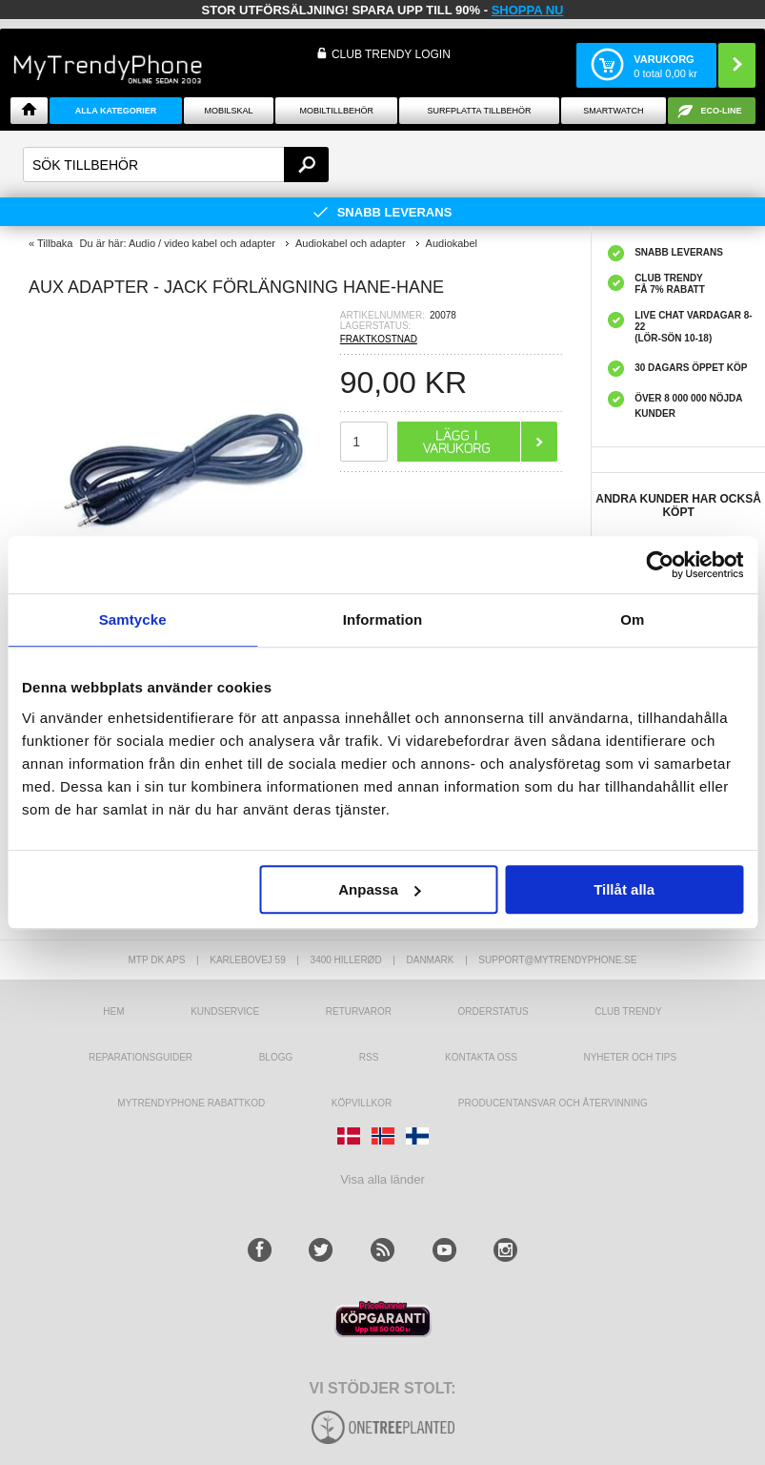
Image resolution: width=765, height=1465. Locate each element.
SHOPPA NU (528, 10)
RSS (369, 1057)
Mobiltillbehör (336, 110)
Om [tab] (632, 619)
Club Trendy (627, 1011)
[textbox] (176, 164)
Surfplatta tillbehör (479, 110)
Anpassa (379, 889)
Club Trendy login (391, 54)
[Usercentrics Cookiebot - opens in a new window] (659, 564)
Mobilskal (228, 110)
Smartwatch (613, 110)
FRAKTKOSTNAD (378, 339)
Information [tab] (383, 619)
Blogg (276, 1057)
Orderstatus (493, 1011)
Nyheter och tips (629, 1057)
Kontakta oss (481, 1057)
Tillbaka (55, 243)
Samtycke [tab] (133, 619)
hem (113, 1011)
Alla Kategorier (116, 110)
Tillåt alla (624, 889)
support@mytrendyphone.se (557, 960)
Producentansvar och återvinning (553, 1103)
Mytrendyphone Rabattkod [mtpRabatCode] (191, 1103)
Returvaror (359, 1011)
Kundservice (225, 1011)
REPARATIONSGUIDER (140, 1057)
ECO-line (720, 110)
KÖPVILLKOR (362, 1103)
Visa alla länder (382, 1179)
